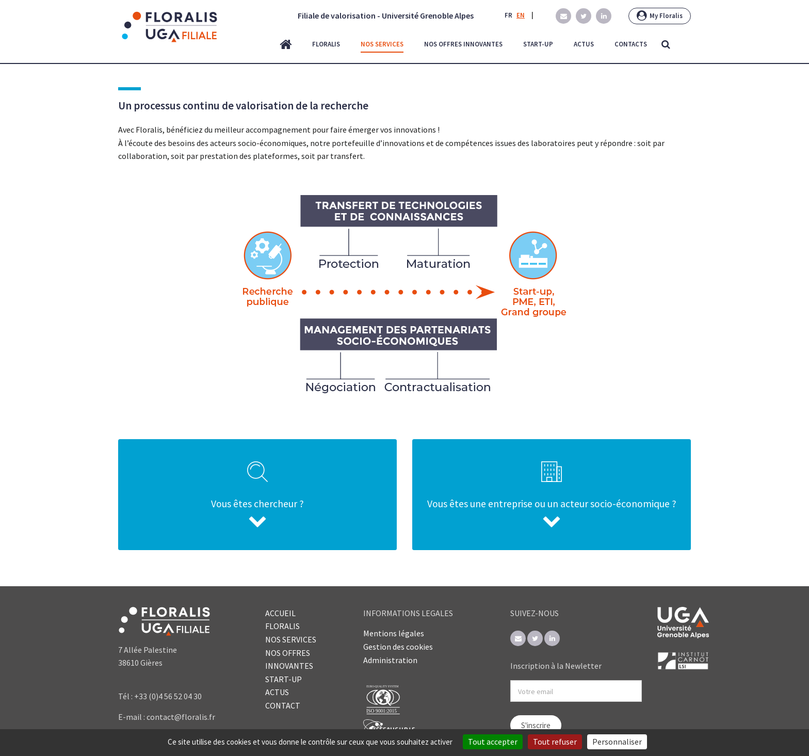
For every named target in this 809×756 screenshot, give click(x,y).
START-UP (283, 679)
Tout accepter (492, 741)
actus (584, 44)
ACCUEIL (280, 613)
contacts (630, 44)
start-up (538, 44)
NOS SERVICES (290, 639)
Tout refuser (555, 741)
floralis (326, 44)
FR (508, 15)
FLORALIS (282, 626)
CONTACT (282, 705)
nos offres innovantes (463, 44)
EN (520, 15)
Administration (390, 660)
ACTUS (277, 692)
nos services (382, 44)
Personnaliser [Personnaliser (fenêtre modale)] (617, 741)
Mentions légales (393, 633)
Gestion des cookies (398, 646)
